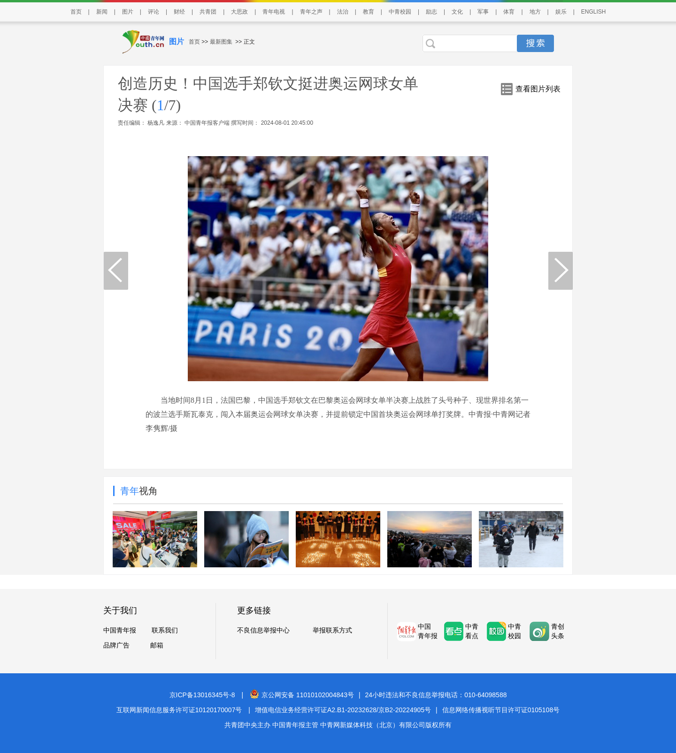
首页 (76, 11)
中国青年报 (119, 630)
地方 (535, 11)
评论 (153, 11)
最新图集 (221, 41)
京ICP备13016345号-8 (202, 695)
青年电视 (273, 11)
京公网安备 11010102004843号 (302, 695)
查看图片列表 (538, 89)
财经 (179, 11)
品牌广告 (116, 645)
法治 (342, 11)
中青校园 (400, 11)
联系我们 (165, 630)
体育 (509, 11)
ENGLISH (593, 11)
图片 (127, 11)
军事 (483, 11)
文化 (457, 11)
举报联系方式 (332, 630)
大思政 (239, 11)
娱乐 (561, 11)
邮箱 (156, 645)
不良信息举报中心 (263, 630)
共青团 (208, 11)
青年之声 (311, 11)
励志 (431, 11)
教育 (368, 11)
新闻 (102, 11)
